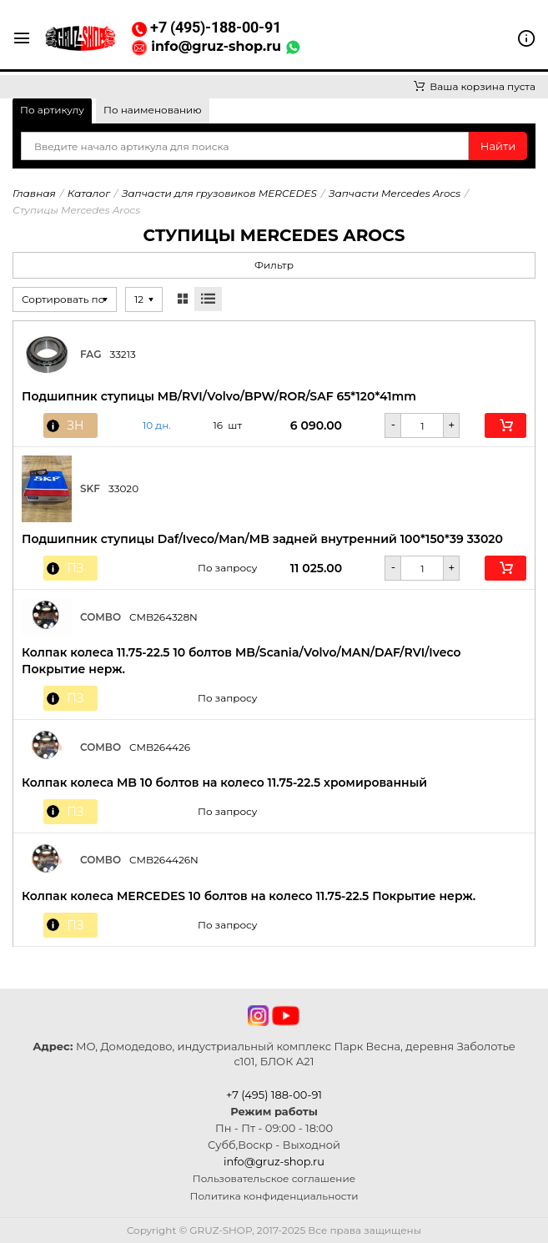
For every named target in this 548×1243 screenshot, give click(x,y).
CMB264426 (159, 747)
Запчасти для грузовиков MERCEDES (219, 193)
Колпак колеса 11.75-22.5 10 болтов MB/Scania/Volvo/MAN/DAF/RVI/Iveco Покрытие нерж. (241, 661)
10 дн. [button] (157, 425)
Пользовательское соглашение (274, 1178)
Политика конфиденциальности (274, 1196)
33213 (122, 354)
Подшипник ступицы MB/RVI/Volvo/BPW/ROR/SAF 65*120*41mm (219, 396)
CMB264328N (163, 617)
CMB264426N (164, 859)
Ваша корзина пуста (474, 86)
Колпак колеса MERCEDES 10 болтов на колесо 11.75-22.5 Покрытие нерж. (248, 895)
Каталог (89, 193)
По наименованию (152, 109)
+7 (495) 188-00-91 (274, 1094)
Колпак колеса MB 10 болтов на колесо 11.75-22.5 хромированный (224, 782)
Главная (34, 193)
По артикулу (52, 109)
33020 (123, 488)
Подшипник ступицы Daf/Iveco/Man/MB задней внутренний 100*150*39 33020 (262, 538)
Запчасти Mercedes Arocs (394, 193)
